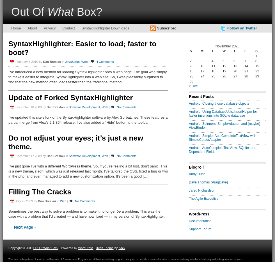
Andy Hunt (197, 174)
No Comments (126, 107)
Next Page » (25, 227)
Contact (68, 28)
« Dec (193, 86)
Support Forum (200, 229)
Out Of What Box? (45, 248)
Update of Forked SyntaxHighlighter (70, 97)
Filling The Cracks (39, 192)
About (32, 28)
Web (84, 61)
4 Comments (105, 61)
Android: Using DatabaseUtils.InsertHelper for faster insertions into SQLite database (223, 114)
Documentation (200, 221)
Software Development (84, 107)
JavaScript (72, 61)
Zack (121, 248)
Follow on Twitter (242, 28)
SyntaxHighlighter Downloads (105, 28)
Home (16, 28)
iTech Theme (105, 248)
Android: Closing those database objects (219, 103)
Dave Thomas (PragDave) (208, 182)
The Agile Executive (203, 199)
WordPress (85, 248)
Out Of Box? (56, 12)
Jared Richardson (202, 190)
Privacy (50, 28)
